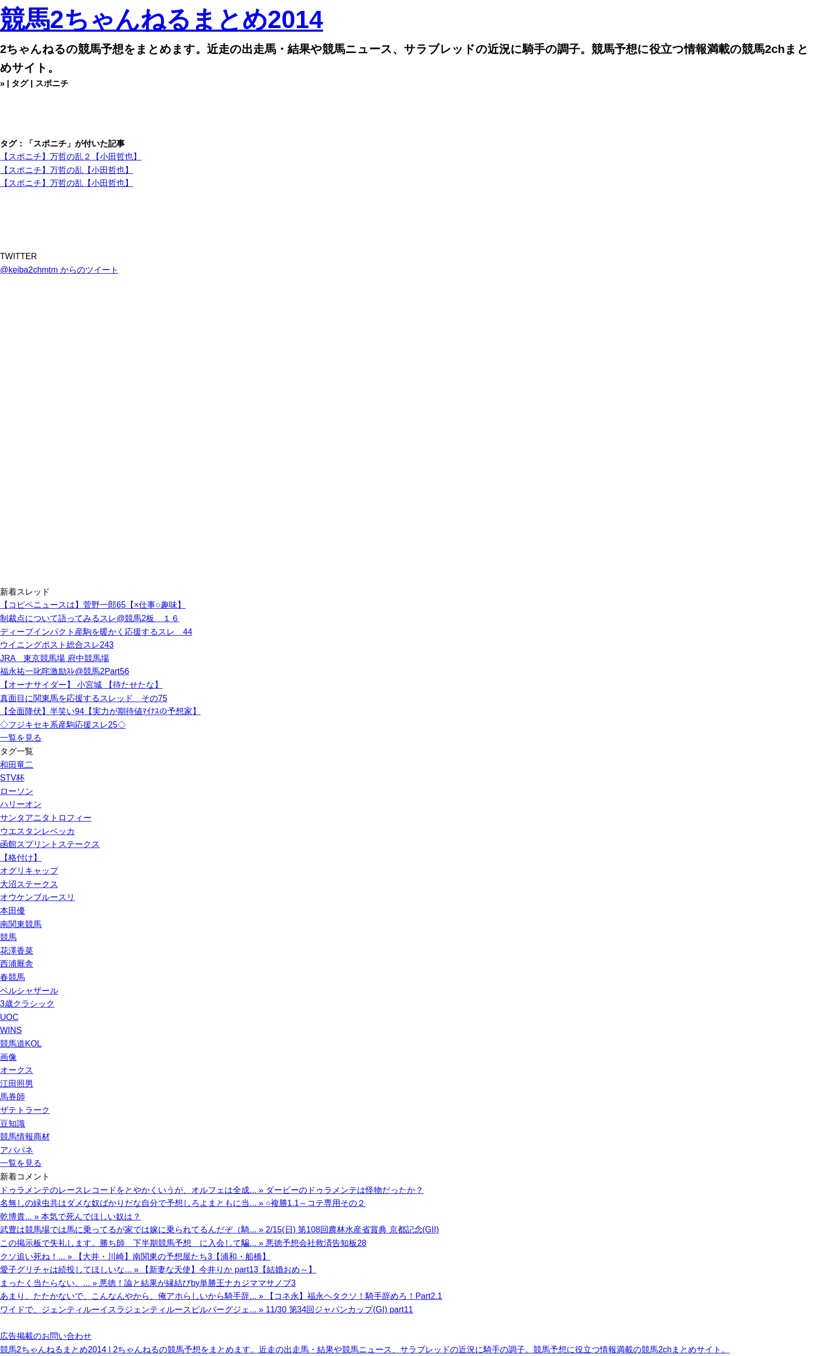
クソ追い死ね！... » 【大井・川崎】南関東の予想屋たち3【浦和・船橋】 (135, 1256)
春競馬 (12, 977)
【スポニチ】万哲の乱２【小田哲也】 (70, 156)
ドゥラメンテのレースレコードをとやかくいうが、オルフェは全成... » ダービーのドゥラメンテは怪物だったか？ (212, 1190)
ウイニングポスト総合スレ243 (57, 644)
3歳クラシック (27, 1003)
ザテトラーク (25, 1110)
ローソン (16, 791)
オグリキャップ (29, 870)
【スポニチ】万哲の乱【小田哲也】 (66, 170)
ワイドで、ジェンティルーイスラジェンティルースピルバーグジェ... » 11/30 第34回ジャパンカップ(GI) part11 (206, 1309)
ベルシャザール (29, 990)
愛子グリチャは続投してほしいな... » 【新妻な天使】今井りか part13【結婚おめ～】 (158, 1269)
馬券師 (12, 1096)
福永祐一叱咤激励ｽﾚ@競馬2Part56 (64, 671)
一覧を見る (21, 737)
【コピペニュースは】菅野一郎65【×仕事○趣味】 (93, 604)
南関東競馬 (21, 924)
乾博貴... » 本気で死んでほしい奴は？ (70, 1216)
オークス (16, 1070)
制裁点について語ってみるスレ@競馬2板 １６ (89, 618)
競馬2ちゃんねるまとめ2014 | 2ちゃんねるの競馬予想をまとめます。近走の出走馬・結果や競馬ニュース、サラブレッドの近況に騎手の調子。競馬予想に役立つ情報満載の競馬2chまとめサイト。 (365, 1349)
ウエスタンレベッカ (37, 831)
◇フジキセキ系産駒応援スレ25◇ (63, 724)
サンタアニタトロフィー (45, 817)
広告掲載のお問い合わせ (45, 1336)
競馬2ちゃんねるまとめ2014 (161, 19)
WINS (11, 1030)
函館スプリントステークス (50, 844)
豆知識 (12, 1123)
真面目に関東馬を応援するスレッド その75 (83, 698)
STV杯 (12, 777)
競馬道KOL (21, 1043)
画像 (8, 1057)
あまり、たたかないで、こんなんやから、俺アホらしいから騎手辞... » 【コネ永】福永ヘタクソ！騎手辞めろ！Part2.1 (221, 1296)
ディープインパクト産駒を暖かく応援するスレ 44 (96, 631)
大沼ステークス (29, 884)
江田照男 (16, 1083)
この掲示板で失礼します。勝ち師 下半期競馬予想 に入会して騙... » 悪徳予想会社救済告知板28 (183, 1243)
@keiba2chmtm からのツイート (59, 269)
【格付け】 (21, 857)
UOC (9, 1017)
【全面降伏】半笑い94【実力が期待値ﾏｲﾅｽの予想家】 (100, 711)
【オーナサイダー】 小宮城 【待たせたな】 (81, 684)
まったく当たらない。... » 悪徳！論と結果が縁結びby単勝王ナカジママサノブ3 (148, 1283)
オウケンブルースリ (37, 897)
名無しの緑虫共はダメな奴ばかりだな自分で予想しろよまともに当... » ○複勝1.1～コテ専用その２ (182, 1203)
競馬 (8, 937)
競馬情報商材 (25, 1136)
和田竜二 (16, 764)
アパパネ (16, 1150)
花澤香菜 (16, 950)
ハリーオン (21, 804)
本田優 (12, 910)
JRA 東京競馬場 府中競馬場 (54, 658)
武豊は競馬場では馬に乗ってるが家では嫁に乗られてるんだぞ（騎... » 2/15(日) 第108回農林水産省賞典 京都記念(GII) (219, 1229)
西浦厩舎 (16, 963)
